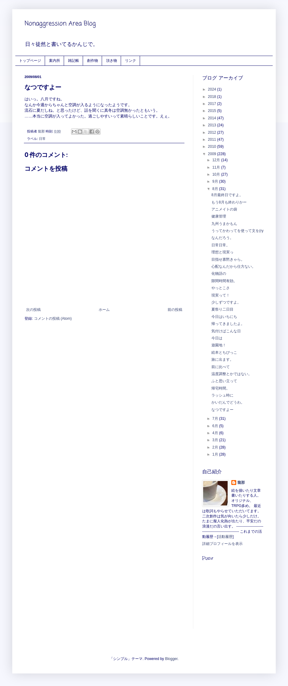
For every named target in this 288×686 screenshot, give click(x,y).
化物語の (218, 273)
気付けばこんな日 (226, 331)
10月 (216, 174)
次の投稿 (33, 310)
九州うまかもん (224, 224)
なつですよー (222, 410)
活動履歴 (225, 537)
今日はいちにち (224, 317)
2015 (212, 111)
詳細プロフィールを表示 (222, 544)
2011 (212, 139)
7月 (215, 418)
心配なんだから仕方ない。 (233, 266)
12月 (216, 160)
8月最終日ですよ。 (227, 195)
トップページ (30, 60)
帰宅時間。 (220, 388)
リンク (130, 60)
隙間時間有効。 (224, 281)
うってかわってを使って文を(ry (237, 231)
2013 (212, 125)
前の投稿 (175, 310)
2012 (212, 132)
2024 (212, 89)
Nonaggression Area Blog (60, 23)
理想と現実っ (222, 252)
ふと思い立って (224, 381)
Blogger (171, 659)
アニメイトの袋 (224, 209)
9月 (215, 181)
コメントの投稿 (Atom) (53, 318)
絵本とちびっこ (224, 352)
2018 (212, 97)
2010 (212, 146)
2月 (215, 447)
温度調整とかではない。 (231, 374)
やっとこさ (220, 288)
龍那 (241, 482)
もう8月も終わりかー (229, 202)
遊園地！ (218, 345)
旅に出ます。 (222, 359)
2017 (212, 104)
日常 (42, 138)
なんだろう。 (222, 238)
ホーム (104, 310)
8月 (215, 189)
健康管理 (218, 216)
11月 (216, 167)
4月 (215, 433)
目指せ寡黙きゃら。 (227, 259)
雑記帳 (73, 60)
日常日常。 (220, 245)
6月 (215, 426)
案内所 (54, 60)
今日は (216, 338)
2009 (212, 154)
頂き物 (111, 60)
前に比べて (220, 367)
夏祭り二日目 (222, 309)
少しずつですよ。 (226, 302)
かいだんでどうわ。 (227, 402)
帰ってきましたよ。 (227, 324)
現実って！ (220, 295)
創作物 (92, 60)
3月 (215, 440)
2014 (212, 118)
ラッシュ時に (222, 395)
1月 (215, 454)
